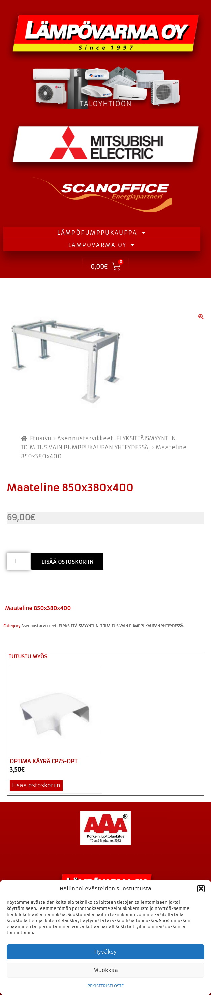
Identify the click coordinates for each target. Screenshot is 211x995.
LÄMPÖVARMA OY (101, 245)
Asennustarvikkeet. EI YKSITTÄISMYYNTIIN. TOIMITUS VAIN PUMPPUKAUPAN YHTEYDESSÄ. (102, 626)
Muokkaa (105, 970)
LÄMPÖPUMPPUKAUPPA (101, 233)
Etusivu (41, 438)
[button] (201, 888)
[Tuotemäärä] (18, 561)
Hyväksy (105, 952)
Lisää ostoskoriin (67, 562)
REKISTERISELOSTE (105, 985)
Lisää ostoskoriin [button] (36, 785)
